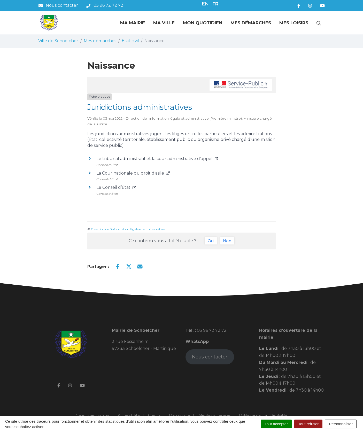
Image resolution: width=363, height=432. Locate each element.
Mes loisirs (293, 22)
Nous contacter (209, 357)
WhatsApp (197, 341)
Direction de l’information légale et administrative (128, 229)
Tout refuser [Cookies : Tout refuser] (308, 424)
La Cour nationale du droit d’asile (133, 173)
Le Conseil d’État (116, 187)
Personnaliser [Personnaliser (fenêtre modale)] (341, 424)
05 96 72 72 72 (211, 330)
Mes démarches (250, 22)
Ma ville (164, 22)
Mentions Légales (214, 415)
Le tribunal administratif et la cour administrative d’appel (157, 158)
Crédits (154, 415)
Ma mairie (132, 22)
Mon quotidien (202, 22)
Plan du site (179, 415)
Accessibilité (129, 415)
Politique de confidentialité (263, 415)
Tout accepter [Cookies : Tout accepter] (276, 424)
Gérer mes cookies (93, 415)
